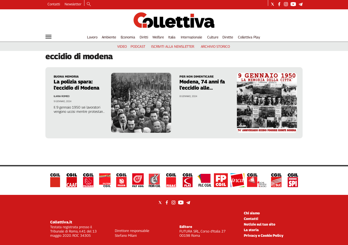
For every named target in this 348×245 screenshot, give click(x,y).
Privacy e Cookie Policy (263, 235)
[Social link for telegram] (301, 4)
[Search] (89, 4)
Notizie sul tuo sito (259, 224)
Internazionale (191, 37)
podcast (138, 46)
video (122, 46)
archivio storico (215, 46)
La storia (251, 230)
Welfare (158, 37)
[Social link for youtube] (293, 4)
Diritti (144, 37)
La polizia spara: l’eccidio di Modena (76, 85)
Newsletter (73, 4)
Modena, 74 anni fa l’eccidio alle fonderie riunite (202, 88)
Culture (212, 37)
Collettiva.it (61, 222)
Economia (128, 37)
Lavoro (92, 37)
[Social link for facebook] (279, 4)
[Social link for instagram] (286, 4)
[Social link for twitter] (273, 4)
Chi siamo (252, 213)
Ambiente (109, 37)
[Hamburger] (48, 37)
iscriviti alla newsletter (172, 46)
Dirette (227, 37)
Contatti (54, 4)
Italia (171, 37)
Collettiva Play (249, 37)
